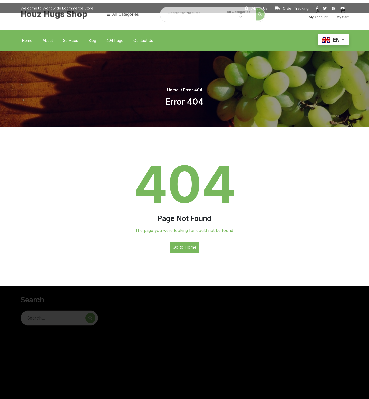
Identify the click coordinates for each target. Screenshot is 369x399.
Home (27, 40)
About (48, 40)
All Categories (123, 8)
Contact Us (143, 40)
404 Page (114, 40)
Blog (92, 40)
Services (70, 40)
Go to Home (184, 247)
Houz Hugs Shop (54, 8)
